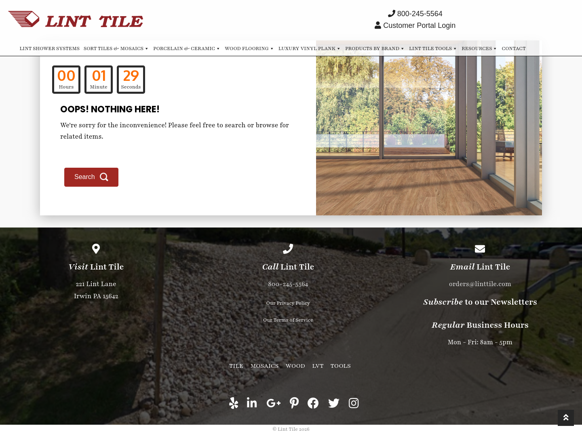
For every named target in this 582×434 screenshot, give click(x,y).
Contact (513, 48)
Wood (295, 366)
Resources (480, 48)
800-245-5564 (288, 284)
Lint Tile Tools (433, 48)
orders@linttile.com (480, 284)
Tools (341, 366)
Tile (236, 366)
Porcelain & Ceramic (187, 48)
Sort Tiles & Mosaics (116, 48)
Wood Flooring (249, 48)
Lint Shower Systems (49, 48)
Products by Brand (375, 48)
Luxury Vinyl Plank (309, 48)
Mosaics (264, 366)
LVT (317, 366)
